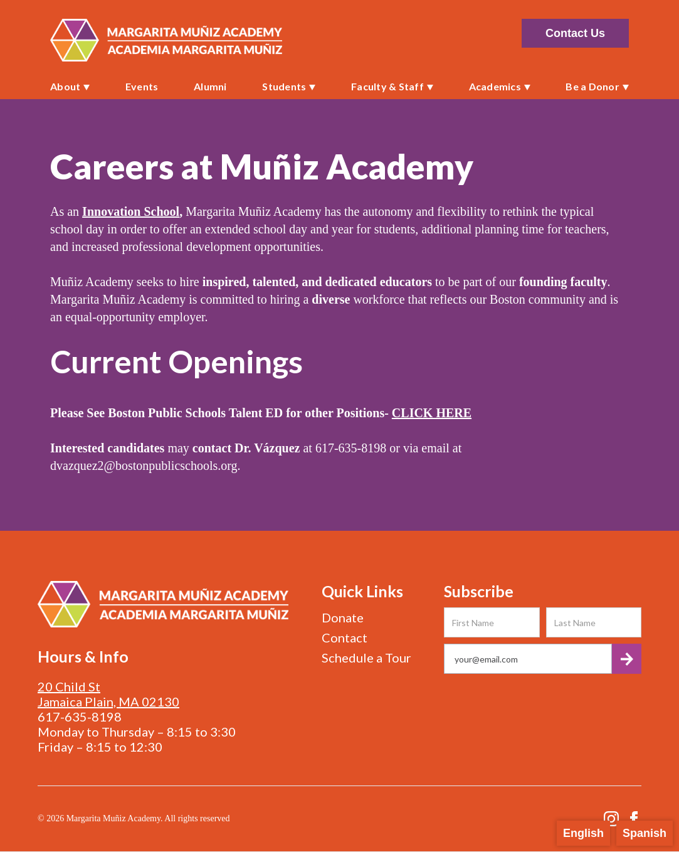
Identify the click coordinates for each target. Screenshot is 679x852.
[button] (70, 86)
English (583, 833)
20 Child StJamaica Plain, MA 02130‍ (108, 694)
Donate (343, 617)
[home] (166, 40)
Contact (344, 637)
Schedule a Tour (366, 657)
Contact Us (575, 33)
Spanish (644, 833)
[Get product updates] (528, 659)
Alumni (210, 86)
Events (142, 86)
